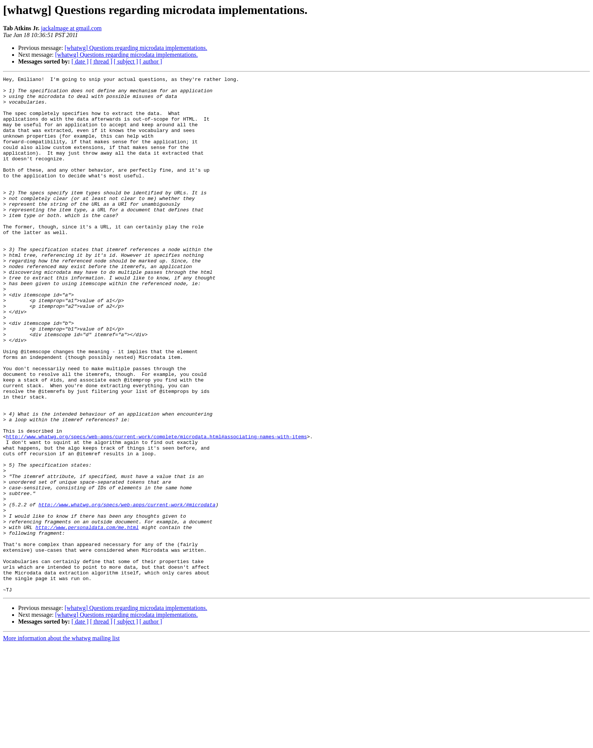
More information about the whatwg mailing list (61, 741)
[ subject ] (126, 61)
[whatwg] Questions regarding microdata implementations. (136, 48)
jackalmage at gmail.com (71, 28)
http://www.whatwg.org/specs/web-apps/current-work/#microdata (127, 590)
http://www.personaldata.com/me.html (87, 618)
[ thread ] (101, 61)
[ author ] (151, 61)
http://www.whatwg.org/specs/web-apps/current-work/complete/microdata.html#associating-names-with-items (156, 509)
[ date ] (79, 61)
